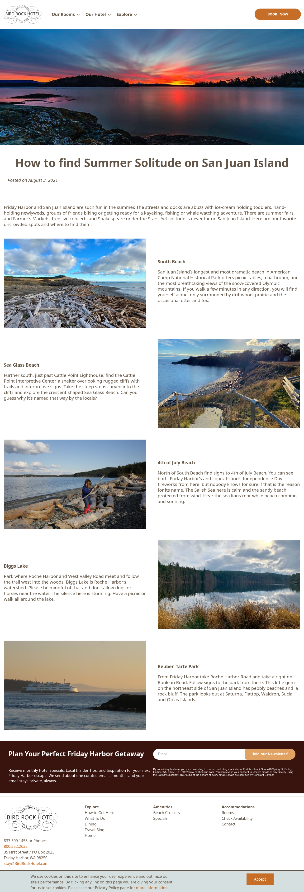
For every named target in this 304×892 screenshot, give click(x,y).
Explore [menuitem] (125, 16)
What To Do (95, 818)
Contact (228, 824)
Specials (160, 818)
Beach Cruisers (166, 812)
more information (152, 887)
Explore (92, 807)
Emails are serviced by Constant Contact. (250, 777)
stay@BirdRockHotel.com (26, 863)
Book (277, 15)
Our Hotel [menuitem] (96, 16)
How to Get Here (99, 812)
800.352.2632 (16, 846)
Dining (91, 824)
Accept (260, 879)
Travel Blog (94, 829)
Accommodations (238, 807)
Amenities (162, 807)
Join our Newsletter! (270, 757)
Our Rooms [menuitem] (64, 16)
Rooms (228, 812)
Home (90, 835)
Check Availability (237, 818)
